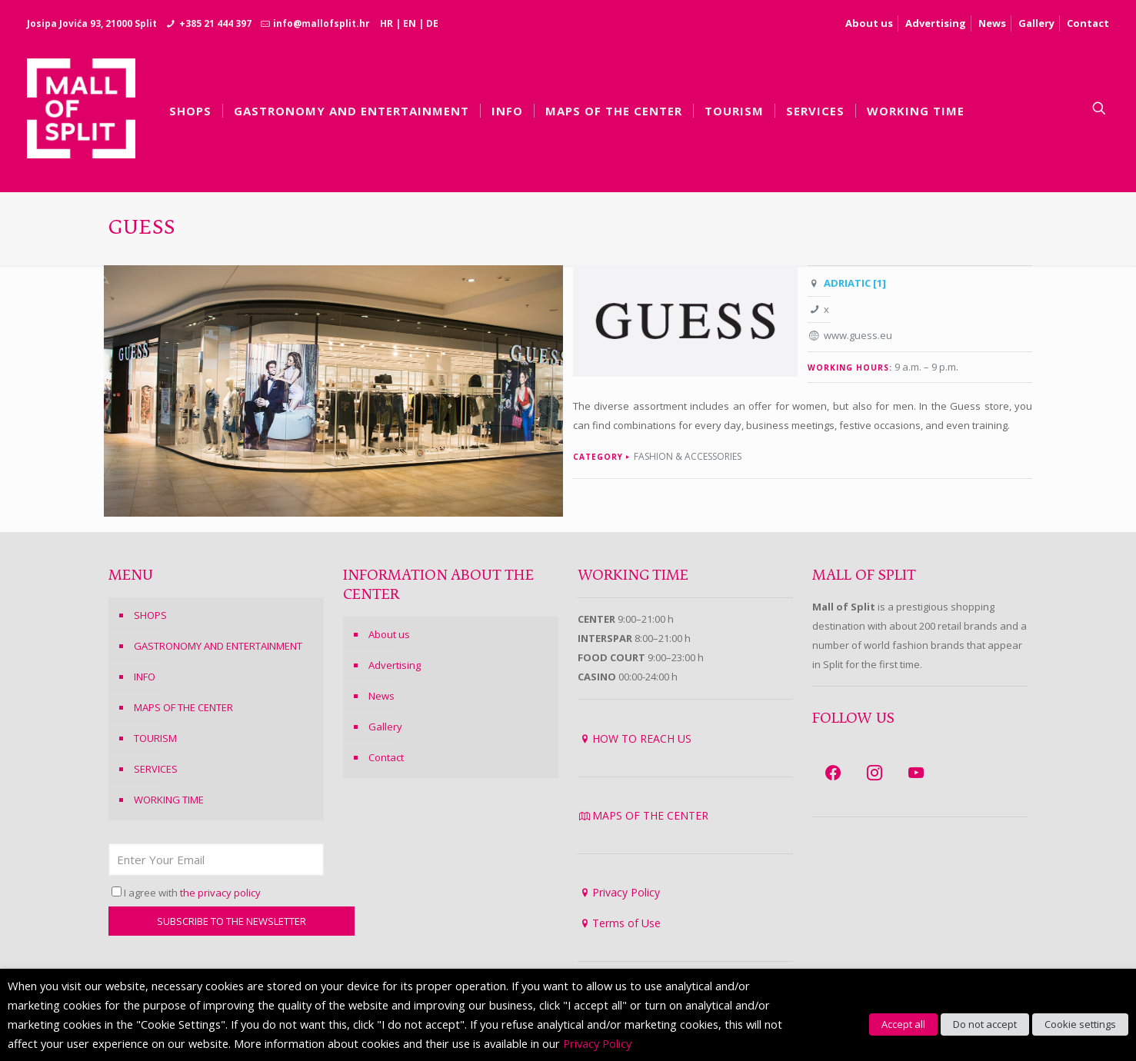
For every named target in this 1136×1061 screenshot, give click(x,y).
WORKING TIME (169, 800)
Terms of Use (626, 923)
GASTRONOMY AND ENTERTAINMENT (218, 646)
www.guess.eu (858, 335)
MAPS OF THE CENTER (183, 707)
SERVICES (156, 769)
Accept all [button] (903, 1024)
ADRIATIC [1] (855, 283)
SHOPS (150, 615)
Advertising (935, 23)
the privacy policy (220, 893)
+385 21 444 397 (215, 23)
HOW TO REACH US (641, 738)
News (992, 23)
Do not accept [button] (985, 1024)
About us (869, 23)
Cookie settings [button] (1080, 1024)
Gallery (1036, 23)
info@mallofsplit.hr (321, 23)
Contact (1088, 23)
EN (409, 23)
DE (432, 23)
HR (386, 23)
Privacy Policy (626, 892)
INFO (144, 676)
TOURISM (155, 738)
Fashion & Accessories (687, 456)
